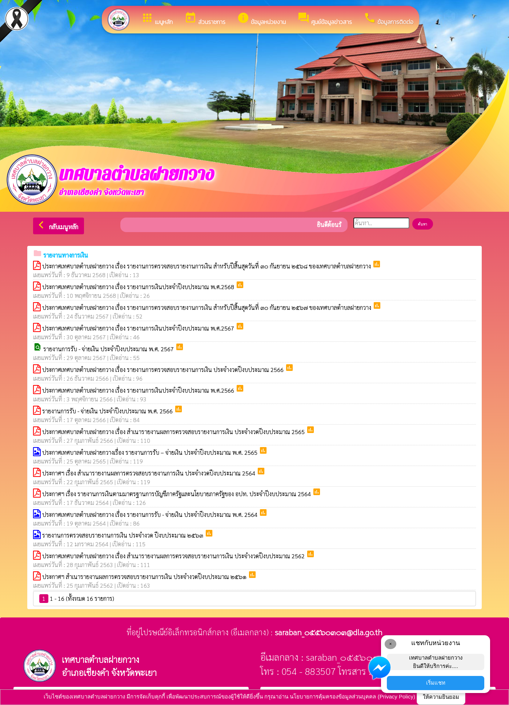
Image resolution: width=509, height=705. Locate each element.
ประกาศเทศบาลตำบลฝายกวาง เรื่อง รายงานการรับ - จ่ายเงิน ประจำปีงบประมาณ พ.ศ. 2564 (150, 514)
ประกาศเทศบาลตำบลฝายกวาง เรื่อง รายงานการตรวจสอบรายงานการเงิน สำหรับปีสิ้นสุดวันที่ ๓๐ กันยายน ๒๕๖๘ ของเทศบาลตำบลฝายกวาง (207, 266)
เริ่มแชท (435, 683)
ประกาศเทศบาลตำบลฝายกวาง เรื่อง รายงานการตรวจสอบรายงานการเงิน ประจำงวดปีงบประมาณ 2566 (163, 369)
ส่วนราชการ (204, 19)
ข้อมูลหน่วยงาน (261, 19)
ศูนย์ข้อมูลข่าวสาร (324, 19)
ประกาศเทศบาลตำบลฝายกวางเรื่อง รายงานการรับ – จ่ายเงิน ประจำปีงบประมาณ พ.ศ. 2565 (150, 452)
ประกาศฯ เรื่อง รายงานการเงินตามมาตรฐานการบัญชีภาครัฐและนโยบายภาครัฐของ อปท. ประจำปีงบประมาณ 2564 (177, 494)
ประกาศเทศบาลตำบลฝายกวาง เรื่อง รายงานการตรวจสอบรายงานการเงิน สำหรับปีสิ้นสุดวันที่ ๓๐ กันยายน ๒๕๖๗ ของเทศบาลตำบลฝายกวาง (207, 307)
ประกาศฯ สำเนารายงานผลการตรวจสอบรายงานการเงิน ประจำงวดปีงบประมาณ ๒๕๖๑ (145, 576)
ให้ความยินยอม (441, 697)
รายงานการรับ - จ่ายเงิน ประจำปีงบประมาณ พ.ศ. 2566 (108, 411)
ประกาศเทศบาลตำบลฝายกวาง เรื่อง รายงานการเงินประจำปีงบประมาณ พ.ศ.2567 (139, 328)
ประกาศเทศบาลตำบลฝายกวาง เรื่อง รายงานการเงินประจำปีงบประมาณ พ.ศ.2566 (139, 390)
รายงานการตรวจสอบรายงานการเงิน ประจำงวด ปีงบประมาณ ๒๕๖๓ (123, 535)
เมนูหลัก (157, 19)
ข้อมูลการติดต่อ (388, 19)
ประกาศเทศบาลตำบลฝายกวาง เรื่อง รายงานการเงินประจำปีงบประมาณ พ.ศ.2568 (139, 287)
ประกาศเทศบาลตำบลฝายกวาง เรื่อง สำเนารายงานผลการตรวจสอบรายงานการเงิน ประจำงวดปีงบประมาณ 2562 (174, 556)
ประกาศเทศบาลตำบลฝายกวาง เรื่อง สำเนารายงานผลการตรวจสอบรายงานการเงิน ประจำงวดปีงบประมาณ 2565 (174, 431)
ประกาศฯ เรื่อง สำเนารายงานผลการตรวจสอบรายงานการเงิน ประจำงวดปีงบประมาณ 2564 (149, 473)
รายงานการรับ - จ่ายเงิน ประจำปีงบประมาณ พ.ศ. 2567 (109, 349)
